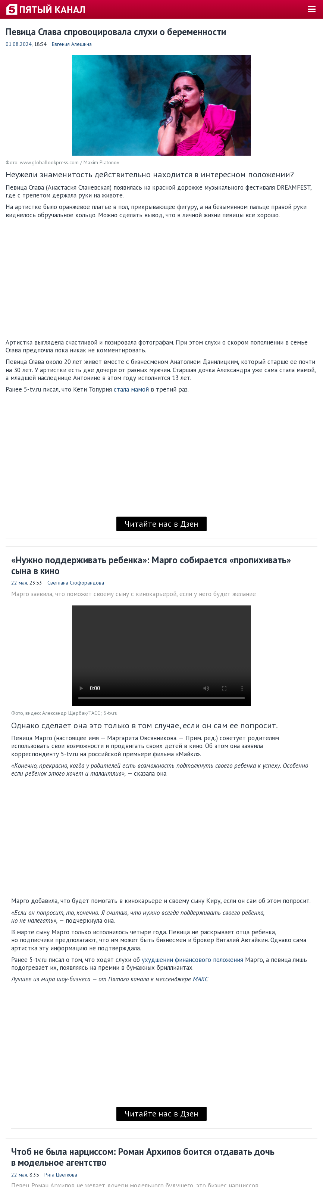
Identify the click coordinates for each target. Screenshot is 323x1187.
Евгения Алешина (72, 44)
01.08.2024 (19, 44)
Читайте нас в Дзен (161, 523)
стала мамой (131, 389)
